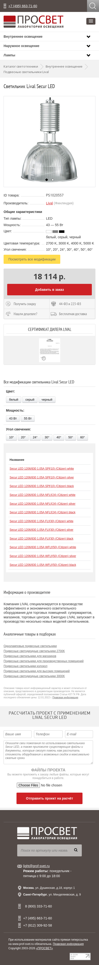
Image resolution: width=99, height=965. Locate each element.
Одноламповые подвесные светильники (30, 646)
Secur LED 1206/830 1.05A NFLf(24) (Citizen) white (42, 495)
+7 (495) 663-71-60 (22, 6)
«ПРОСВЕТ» (44, 948)
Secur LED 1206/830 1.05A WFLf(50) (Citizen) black (43, 565)
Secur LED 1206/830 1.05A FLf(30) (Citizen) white (41, 521)
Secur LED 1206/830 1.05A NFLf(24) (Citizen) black (42, 512)
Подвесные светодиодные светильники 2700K (34, 651)
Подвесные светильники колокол (25, 666)
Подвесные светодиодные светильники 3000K (34, 676)
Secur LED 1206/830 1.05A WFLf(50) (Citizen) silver (43, 556)
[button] (90, 21)
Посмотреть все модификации (31, 259)
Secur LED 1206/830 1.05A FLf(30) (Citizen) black (41, 538)
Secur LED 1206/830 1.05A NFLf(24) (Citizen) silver (42, 503)
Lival (49, 203)
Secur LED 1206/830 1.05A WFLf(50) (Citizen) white (43, 547)
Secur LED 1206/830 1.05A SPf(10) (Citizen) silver (42, 477)
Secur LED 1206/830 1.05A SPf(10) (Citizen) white (42, 468)
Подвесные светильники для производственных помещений (44, 661)
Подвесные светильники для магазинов (30, 656)
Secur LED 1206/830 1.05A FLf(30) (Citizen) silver (41, 529)
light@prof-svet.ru (36, 866)
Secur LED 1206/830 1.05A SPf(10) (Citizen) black (42, 486)
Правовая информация (65, 697)
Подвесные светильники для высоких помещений (37, 671)
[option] (49, 141)
